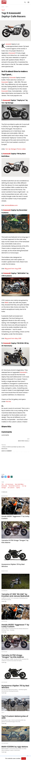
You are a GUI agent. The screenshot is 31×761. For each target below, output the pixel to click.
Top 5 (7, 6)
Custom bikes (5, 743)
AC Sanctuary (9, 484)
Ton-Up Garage (10, 149)
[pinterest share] (9, 477)
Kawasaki (8, 44)
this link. (8, 401)
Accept (23, 758)
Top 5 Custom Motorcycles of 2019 (15, 717)
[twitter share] (5, 477)
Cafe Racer (4, 621)
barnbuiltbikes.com (11, 205)
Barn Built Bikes (19, 484)
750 (3, 484)
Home (3, 6)
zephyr (18, 487)
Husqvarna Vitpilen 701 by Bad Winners (15, 686)
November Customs (14, 486)
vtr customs (11, 487)
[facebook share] (2, 477)
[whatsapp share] (12, 477)
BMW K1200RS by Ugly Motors (15, 746)
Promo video (21, 149)
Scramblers (4, 590)
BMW (6, 302)
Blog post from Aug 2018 (13, 269)
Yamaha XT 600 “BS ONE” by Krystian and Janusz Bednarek (15, 595)
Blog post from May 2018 (13, 338)
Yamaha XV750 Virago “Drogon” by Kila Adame (13, 656)
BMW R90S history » (23, 441)
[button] (15, 112)
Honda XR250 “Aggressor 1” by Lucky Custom (15, 625)
